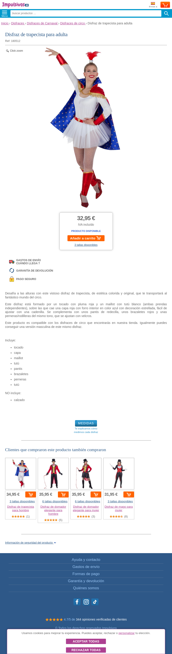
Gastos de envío (85, 567)
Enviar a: (153, 5)
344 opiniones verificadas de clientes (101, 619)
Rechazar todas (86, 650)
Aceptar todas (86, 641)
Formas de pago (85, 574)
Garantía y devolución (86, 581)
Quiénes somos (86, 588)
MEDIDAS (86, 423)
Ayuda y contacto (86, 560)
